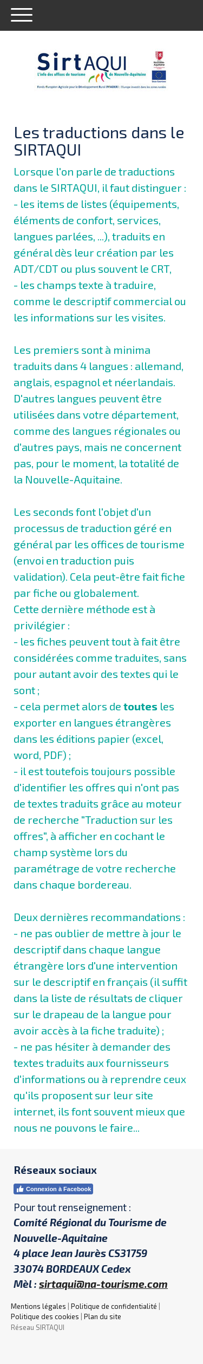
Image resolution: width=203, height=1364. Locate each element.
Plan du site (102, 1316)
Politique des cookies (45, 1316)
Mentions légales (38, 1306)
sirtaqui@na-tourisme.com (103, 1284)
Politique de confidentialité (114, 1306)
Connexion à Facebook (53, 1189)
